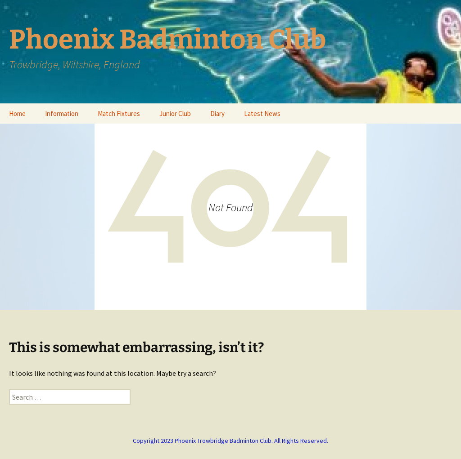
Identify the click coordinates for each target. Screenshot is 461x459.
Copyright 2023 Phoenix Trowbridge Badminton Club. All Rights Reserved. (230, 441)
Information (61, 113)
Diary (217, 113)
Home (17, 113)
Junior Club (175, 113)
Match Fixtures (119, 113)
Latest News (262, 113)
